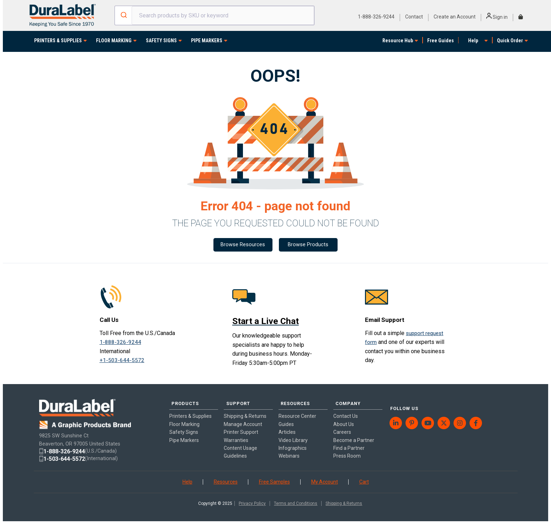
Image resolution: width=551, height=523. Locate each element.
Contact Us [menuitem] (345, 411)
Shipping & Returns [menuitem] (245, 411)
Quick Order (510, 40)
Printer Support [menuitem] (241, 427)
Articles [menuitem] (287, 427)
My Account (324, 480)
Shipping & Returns (343, 502)
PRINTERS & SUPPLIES (58, 40)
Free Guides (440, 40)
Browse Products (309, 245)
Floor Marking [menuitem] (184, 419)
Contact (414, 17)
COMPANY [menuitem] (345, 400)
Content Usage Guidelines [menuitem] (240, 447)
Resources (226, 480)
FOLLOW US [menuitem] (402, 400)
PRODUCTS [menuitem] (182, 400)
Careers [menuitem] (342, 427)
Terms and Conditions (295, 502)
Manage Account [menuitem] (243, 419)
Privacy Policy (252, 502)
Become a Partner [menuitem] (353, 435)
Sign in (497, 17)
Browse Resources (242, 245)
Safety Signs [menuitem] (183, 427)
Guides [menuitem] (286, 419)
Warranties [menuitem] (236, 435)
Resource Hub (397, 40)
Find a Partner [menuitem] (349, 443)
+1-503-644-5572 (122, 361)
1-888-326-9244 (376, 17)
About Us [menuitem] (343, 419)
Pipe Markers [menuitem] (184, 435)
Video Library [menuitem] (293, 435)
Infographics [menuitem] (293, 443)
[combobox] (214, 15)
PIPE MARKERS (206, 40)
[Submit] (123, 15)
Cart (364, 480)
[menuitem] (396, 413)
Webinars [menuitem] (289, 451)
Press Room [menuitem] (347, 451)
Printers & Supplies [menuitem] (190, 411)
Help (473, 40)
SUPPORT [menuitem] (235, 400)
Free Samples (274, 480)
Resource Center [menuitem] (297, 411)
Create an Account (455, 17)
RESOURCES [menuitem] (293, 400)
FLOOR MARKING (114, 40)
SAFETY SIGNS (161, 40)
